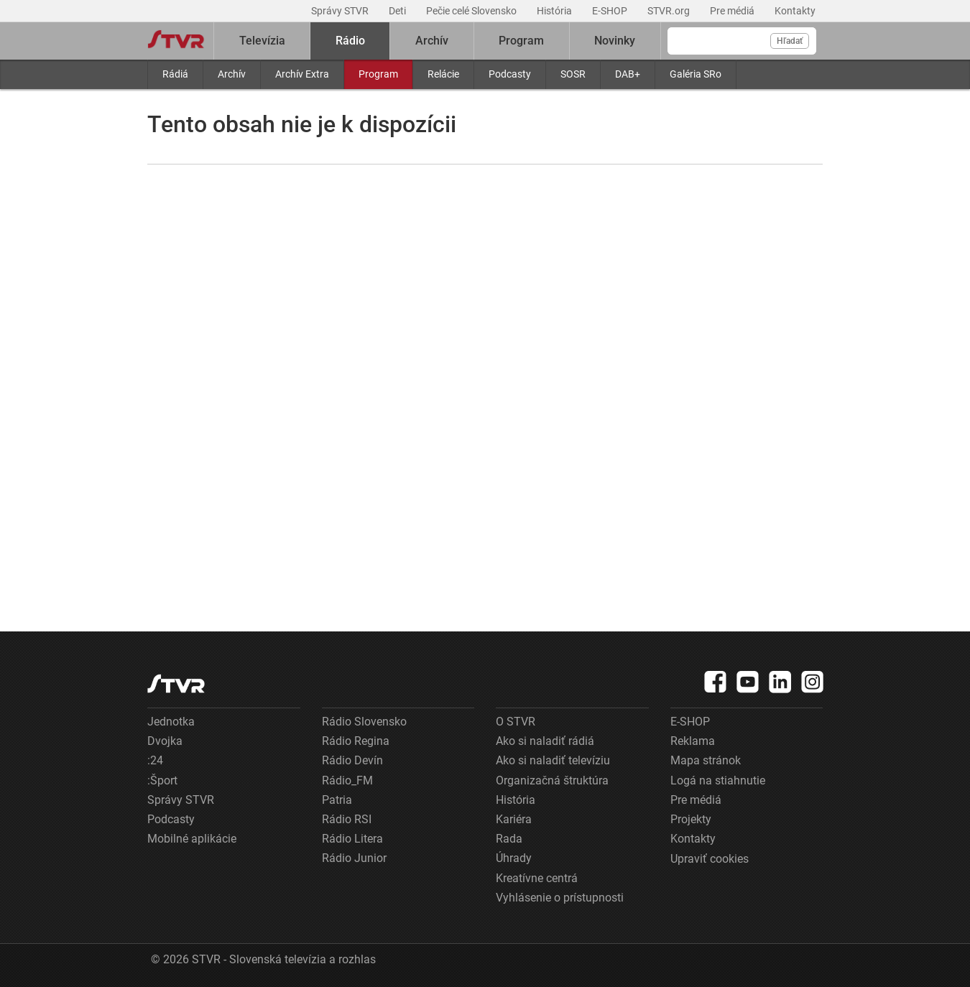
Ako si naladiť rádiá (545, 741)
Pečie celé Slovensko (472, 11)
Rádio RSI (346, 819)
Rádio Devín (352, 760)
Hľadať (790, 41)
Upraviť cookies (709, 859)
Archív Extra (302, 74)
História (555, 11)
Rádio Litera (352, 838)
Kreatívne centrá (537, 878)
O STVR (515, 721)
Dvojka (165, 741)
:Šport (162, 780)
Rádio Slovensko (364, 721)
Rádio (350, 40)
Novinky (614, 40)
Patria (337, 800)
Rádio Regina (355, 741)
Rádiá (175, 74)
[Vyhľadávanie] (742, 41)
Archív (232, 74)
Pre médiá (733, 11)
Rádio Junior (354, 858)
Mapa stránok (705, 760)
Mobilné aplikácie (191, 838)
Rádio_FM (347, 780)
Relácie (443, 74)
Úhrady (514, 858)
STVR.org (669, 11)
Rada (509, 838)
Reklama (692, 741)
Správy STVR (341, 11)
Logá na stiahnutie (717, 780)
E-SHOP (610, 11)
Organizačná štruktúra (552, 780)
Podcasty (510, 74)
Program (378, 74)
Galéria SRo (695, 74)
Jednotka (171, 721)
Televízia (262, 40)
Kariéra (514, 819)
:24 (155, 760)
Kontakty (795, 11)
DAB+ (627, 74)
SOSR (573, 74)
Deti (398, 11)
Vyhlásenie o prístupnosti (560, 897)
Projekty (690, 819)
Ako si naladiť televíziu (553, 760)
